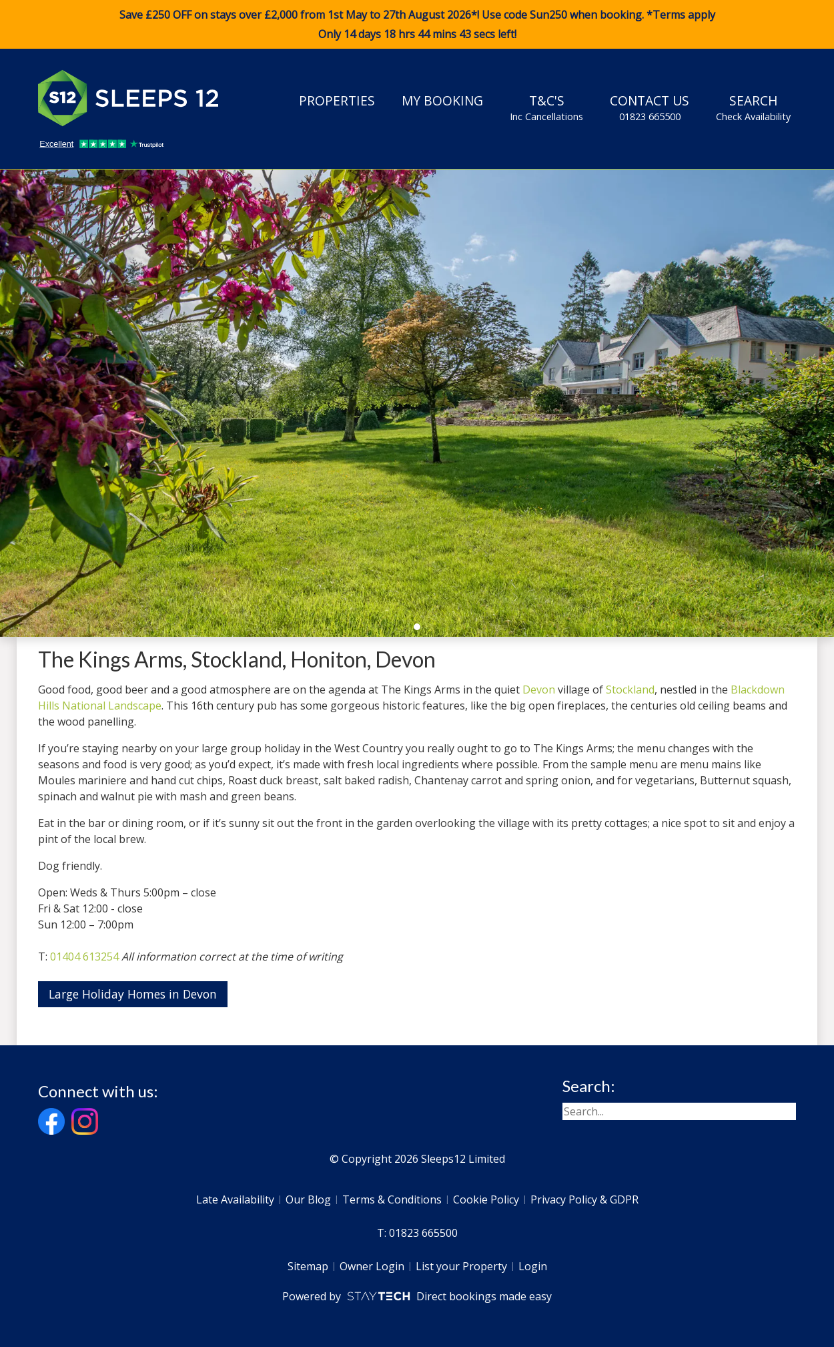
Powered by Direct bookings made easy (416, 1296)
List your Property (461, 1266)
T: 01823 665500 (417, 1233)
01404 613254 (84, 956)
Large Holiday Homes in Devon (133, 994)
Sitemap (308, 1266)
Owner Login (372, 1266)
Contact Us (649, 107)
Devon (538, 689)
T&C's (546, 107)
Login (532, 1266)
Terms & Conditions (392, 1199)
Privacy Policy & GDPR (584, 1199)
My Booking (442, 100)
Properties (337, 100)
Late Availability (235, 1199)
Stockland (630, 689)
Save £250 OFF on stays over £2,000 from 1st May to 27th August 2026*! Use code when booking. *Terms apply (417, 24)
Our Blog (308, 1199)
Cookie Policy (486, 1199)
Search (753, 107)
